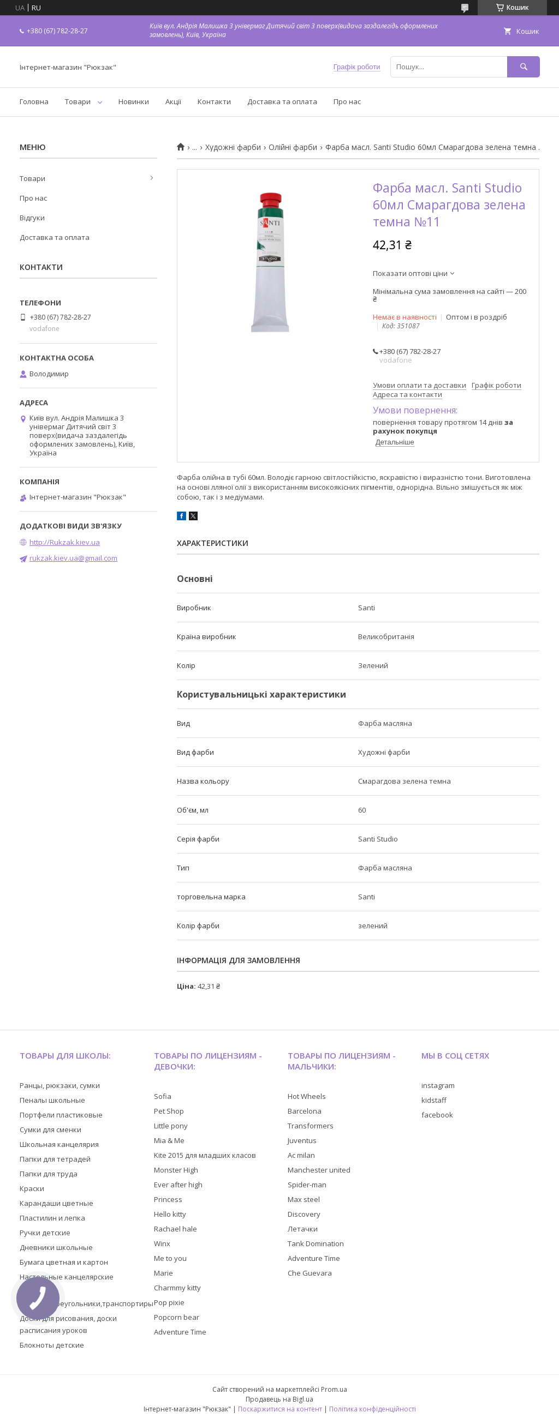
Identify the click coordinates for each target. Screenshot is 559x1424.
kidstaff (434, 1100)
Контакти (214, 101)
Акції (173, 101)
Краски (32, 1188)
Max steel (304, 1199)
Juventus (302, 1140)
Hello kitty (170, 1214)
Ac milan (301, 1155)
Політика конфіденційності (372, 1409)
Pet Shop (169, 1111)
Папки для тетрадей (55, 1159)
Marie (163, 1273)
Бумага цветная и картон (64, 1262)
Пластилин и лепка (52, 1218)
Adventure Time (180, 1332)
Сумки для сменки (50, 1129)
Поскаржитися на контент (280, 1409)
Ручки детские (45, 1232)
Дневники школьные (56, 1247)
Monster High (176, 1170)
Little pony (171, 1126)
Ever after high (178, 1184)
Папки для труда (49, 1174)
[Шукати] (523, 66)
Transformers (311, 1126)
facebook (437, 1115)
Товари (78, 101)
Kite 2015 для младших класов (205, 1155)
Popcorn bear (176, 1317)
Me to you (170, 1258)
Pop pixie (169, 1302)
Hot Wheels (307, 1096)
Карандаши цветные (56, 1203)
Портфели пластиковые (61, 1115)
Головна (34, 101)
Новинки (133, 101)
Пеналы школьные (52, 1100)
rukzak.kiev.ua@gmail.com (73, 558)
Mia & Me (169, 1140)
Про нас (347, 101)
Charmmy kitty (177, 1288)
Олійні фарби (293, 147)
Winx (162, 1243)
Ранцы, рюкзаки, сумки (60, 1085)
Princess (168, 1199)
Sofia (162, 1096)
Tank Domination (316, 1243)
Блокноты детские (52, 1345)
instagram (438, 1085)
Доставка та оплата (282, 101)
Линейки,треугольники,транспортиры (86, 1303)
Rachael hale (175, 1229)
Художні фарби (233, 147)
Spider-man (307, 1184)
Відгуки (32, 218)
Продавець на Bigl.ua (279, 1399)
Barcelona (305, 1111)
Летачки (303, 1229)
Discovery (304, 1214)
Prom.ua (334, 1389)
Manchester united (319, 1170)
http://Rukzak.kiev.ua (64, 542)
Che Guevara (310, 1273)
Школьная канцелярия (59, 1144)
